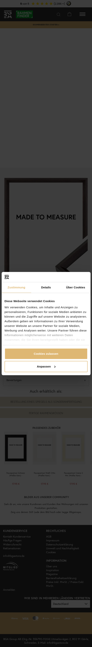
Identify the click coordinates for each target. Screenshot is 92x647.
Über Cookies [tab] (75, 287)
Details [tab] (46, 287)
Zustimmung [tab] (16, 287)
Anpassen (46, 366)
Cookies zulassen (46, 353)
